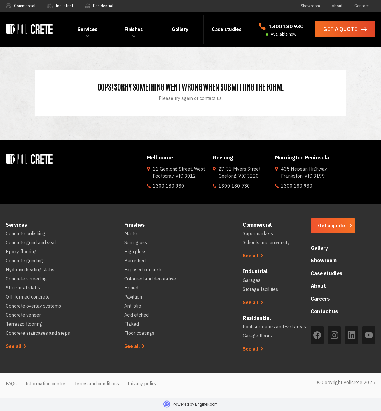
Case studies (227, 29)
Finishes (134, 29)
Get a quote (331, 225)
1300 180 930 (286, 26)
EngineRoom (206, 404)
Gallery (180, 29)
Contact (361, 5)
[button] (87, 29)
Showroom (310, 5)
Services (87, 29)
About (337, 5)
